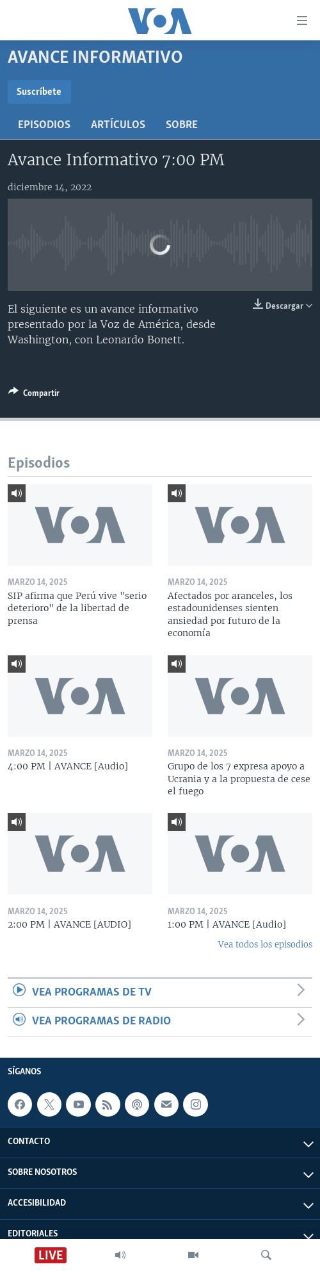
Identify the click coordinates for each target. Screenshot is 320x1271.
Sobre (182, 125)
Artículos (118, 125)
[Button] (34, 395)
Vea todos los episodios (265, 944)
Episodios (44, 125)
